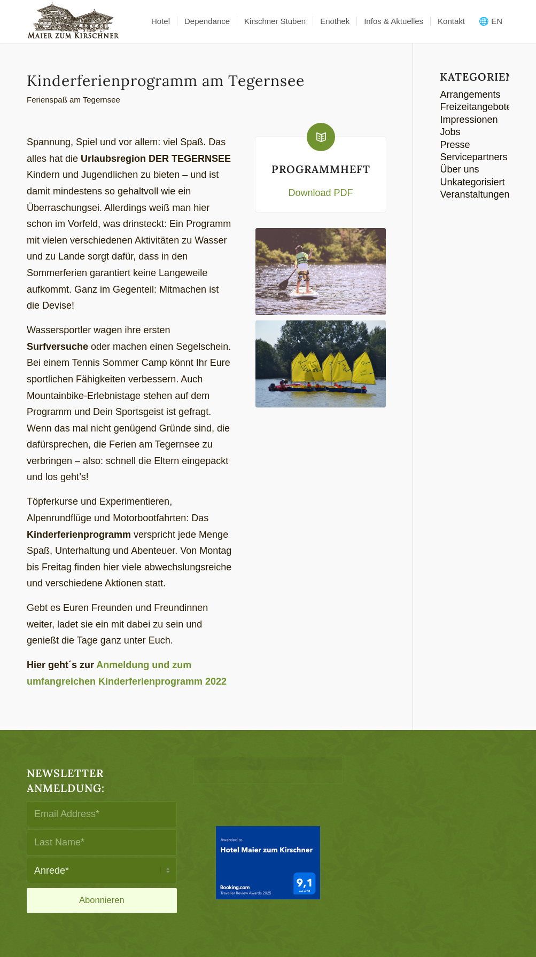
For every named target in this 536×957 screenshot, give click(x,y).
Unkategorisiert (472, 182)
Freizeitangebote (475, 106)
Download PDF (320, 192)
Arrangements (470, 94)
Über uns (459, 169)
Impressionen (469, 119)
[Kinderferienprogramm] (320, 271)
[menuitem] (160, 21)
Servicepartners (473, 157)
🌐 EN (490, 21)
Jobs (450, 132)
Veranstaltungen (474, 194)
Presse (455, 144)
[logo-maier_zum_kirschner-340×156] (73, 21)
